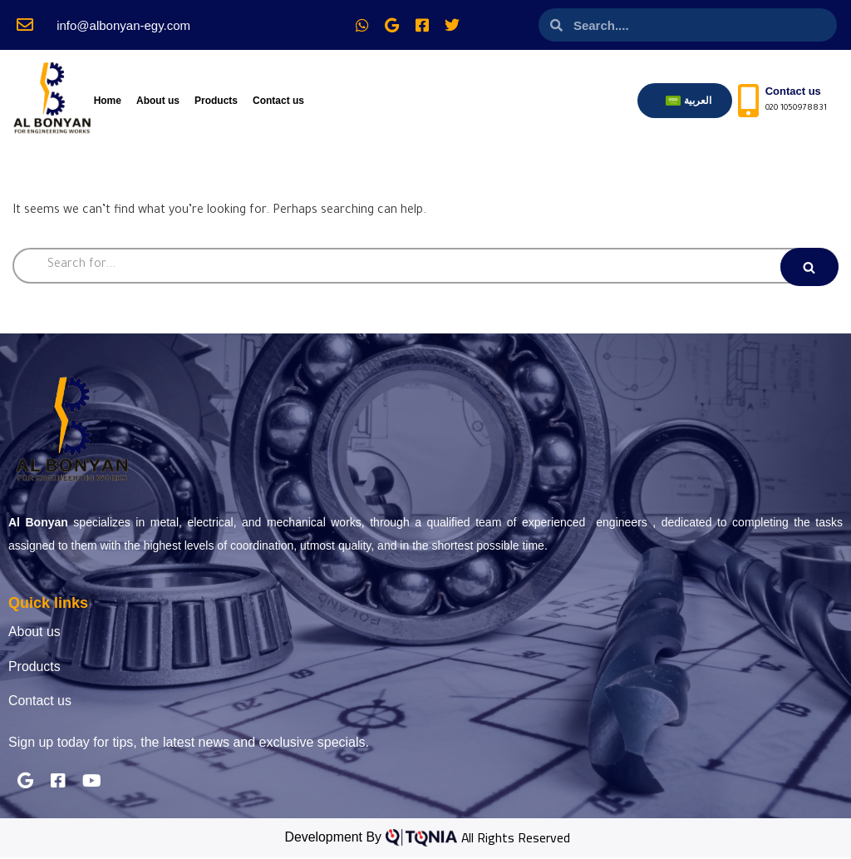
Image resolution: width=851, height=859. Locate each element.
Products (216, 100)
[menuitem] (688, 100)
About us (158, 100)
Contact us (278, 100)
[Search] (425, 266)
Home (107, 100)
